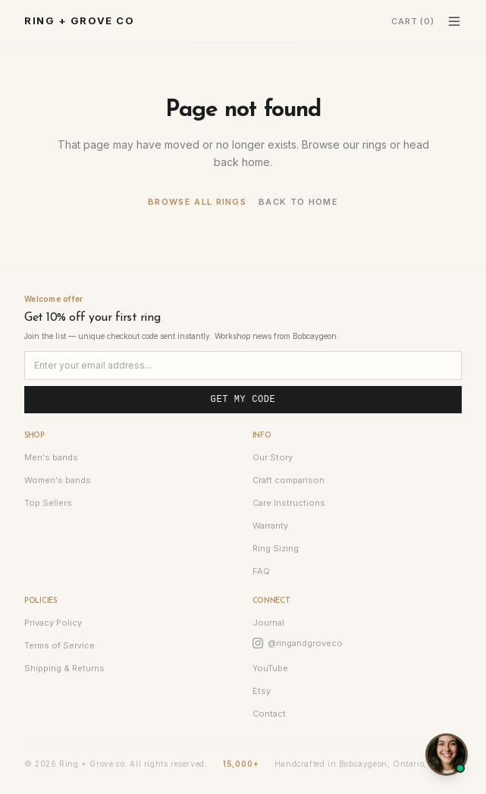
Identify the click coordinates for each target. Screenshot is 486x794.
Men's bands (51, 457)
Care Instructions (288, 502)
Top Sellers (48, 502)
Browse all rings (197, 201)
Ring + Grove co (79, 20)
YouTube (270, 668)
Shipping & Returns (64, 668)
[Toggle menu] (454, 21)
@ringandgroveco (297, 643)
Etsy (261, 691)
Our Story (272, 457)
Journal (268, 622)
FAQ (261, 571)
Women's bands (57, 480)
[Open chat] (446, 754)
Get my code (243, 399)
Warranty (270, 525)
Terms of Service (59, 645)
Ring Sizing (275, 548)
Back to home (298, 201)
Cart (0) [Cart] (412, 21)
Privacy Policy (53, 622)
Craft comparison (288, 480)
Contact (269, 713)
